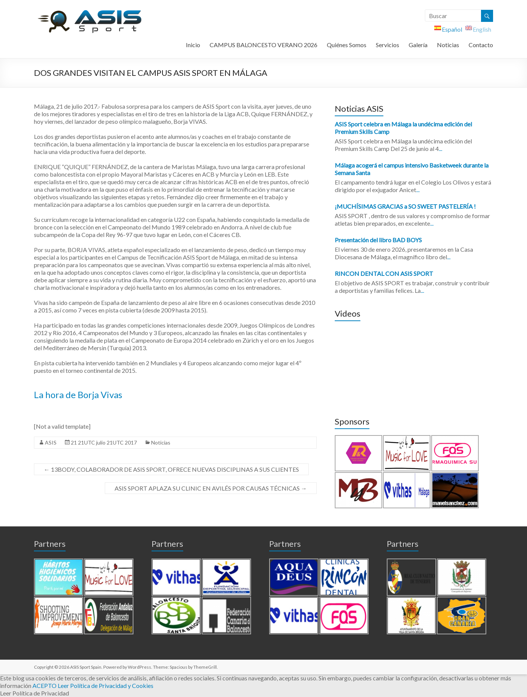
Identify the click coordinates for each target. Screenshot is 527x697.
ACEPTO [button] (44, 685)
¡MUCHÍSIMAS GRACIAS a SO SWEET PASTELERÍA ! (405, 206)
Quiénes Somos (346, 44)
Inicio (193, 44)
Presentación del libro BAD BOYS (378, 239)
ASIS (51, 442)
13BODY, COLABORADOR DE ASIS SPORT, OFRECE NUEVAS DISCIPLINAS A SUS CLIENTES (171, 469)
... (440, 148)
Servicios (387, 44)
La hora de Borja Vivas (78, 394)
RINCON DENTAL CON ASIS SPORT (384, 273)
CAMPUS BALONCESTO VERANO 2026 (263, 44)
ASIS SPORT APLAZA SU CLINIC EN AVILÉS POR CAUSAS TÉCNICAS (211, 488)
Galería (418, 44)
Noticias (448, 44)
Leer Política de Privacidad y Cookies (105, 685)
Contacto (481, 44)
